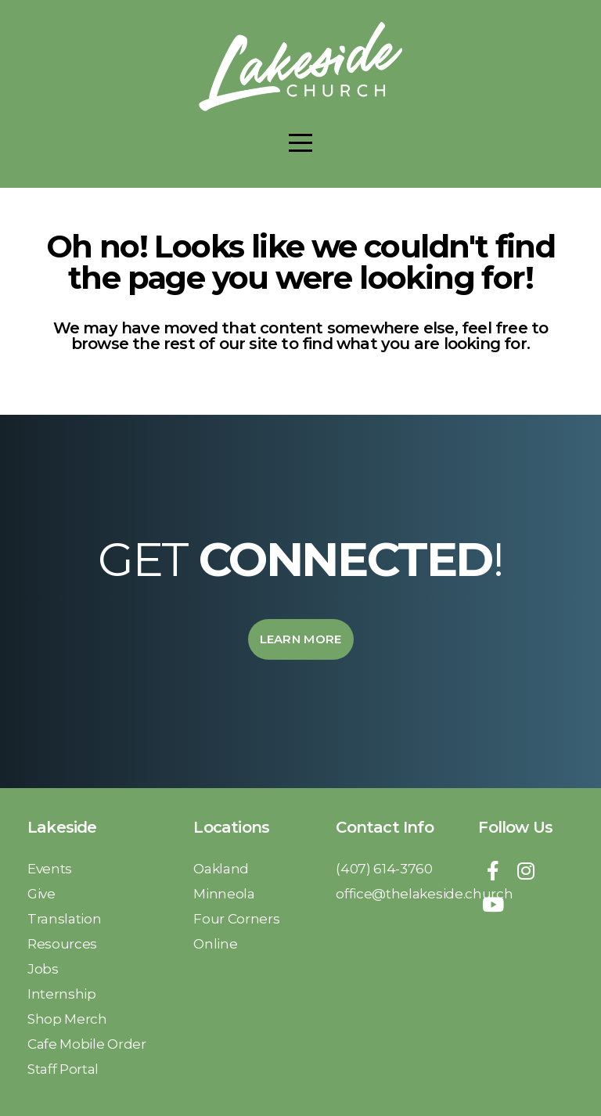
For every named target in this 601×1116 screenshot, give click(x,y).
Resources (62, 943)
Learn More (301, 639)
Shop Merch (68, 1018)
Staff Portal (63, 1068)
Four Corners (238, 918)
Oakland (222, 868)
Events (49, 868)
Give (42, 893)
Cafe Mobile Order (86, 1043)
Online (215, 943)
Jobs (44, 968)
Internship (63, 993)
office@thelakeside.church (424, 893)
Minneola (225, 893)
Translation (65, 918)
